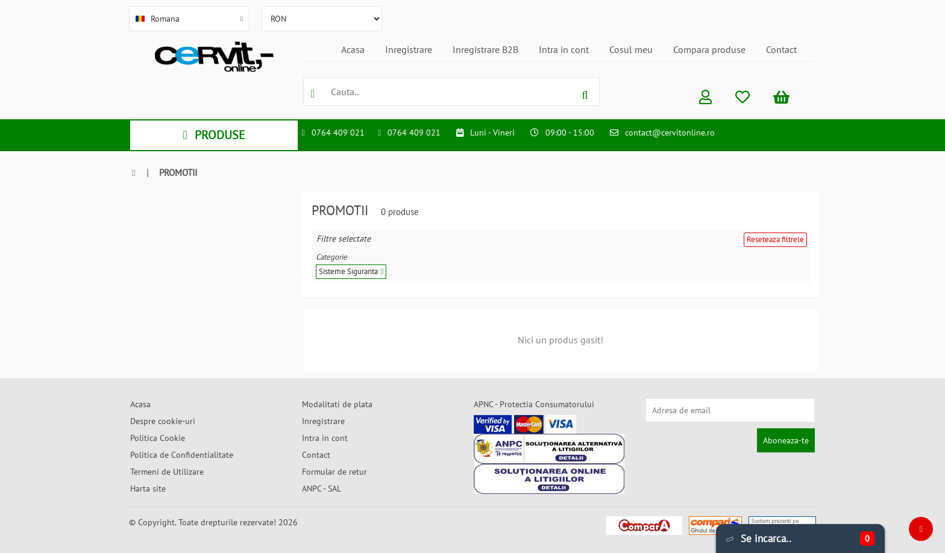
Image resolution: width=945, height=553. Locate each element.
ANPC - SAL (321, 488)
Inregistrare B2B (485, 49)
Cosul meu (631, 49)
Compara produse (709, 49)
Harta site (148, 488)
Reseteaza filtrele (775, 239)
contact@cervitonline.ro (670, 132)
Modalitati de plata (337, 404)
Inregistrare (408, 49)
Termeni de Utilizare (167, 471)
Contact (781, 49)
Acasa (353, 49)
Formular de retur (334, 471)
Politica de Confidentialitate (181, 454)
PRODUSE (214, 135)
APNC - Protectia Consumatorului (534, 404)
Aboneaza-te (786, 440)
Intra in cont (564, 49)
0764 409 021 (338, 132)
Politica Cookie (157, 438)
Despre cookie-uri (162, 421)
